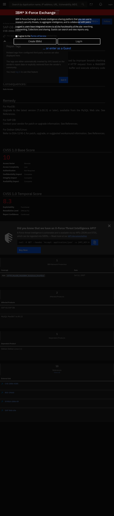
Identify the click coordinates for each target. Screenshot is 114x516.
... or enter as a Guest (57, 48)
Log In (79, 41)
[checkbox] (16, 36)
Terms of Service (38, 36)
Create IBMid (35, 41)
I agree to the (32, 36)
